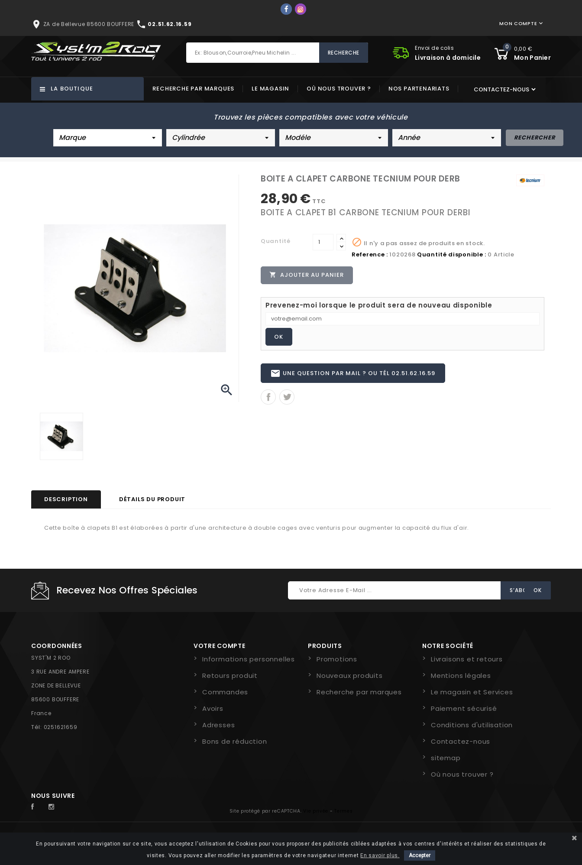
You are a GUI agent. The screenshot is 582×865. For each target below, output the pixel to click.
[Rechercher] (277, 52)
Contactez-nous (460, 741)
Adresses (218, 724)
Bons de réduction (234, 741)
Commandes (225, 692)
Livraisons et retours (467, 659)
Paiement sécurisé (464, 708)
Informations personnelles (248, 659)
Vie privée (315, 811)
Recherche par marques (193, 88)
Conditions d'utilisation (472, 724)
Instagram (54, 807)
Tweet (287, 398)
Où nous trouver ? (339, 88)
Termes (343, 811)
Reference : (370, 254)
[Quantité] (323, 242)
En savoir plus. (380, 855)
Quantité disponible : (451, 254)
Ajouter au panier (307, 275)
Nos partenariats (418, 88)
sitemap (446, 757)
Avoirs (212, 708)
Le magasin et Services (472, 692)
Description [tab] (66, 499)
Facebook (37, 807)
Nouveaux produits (350, 675)
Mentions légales (461, 675)
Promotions (337, 659)
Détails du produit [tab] (152, 499)
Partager (268, 398)
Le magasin (270, 88)
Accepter (419, 855)
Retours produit (230, 675)
